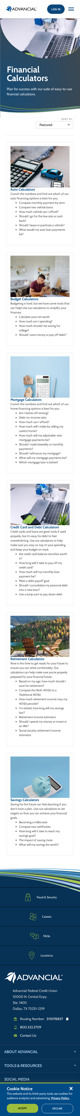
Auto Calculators (22, 189)
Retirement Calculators (27, 659)
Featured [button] (45, 125)
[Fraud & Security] (40, 897)
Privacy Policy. (60, 1098)
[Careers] (40, 916)
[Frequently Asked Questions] (40, 936)
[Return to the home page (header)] (21, 9)
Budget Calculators (24, 299)
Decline (57, 1108)
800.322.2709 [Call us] (30, 1027)
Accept (22, 1108)
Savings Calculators (24, 800)
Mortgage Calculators (26, 400)
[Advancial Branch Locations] (40, 955)
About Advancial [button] (21, 1051)
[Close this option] (71, 9)
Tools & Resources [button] (23, 1065)
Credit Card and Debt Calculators (34, 527)
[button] (71, 1088)
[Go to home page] (33, 978)
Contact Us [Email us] (28, 1035)
